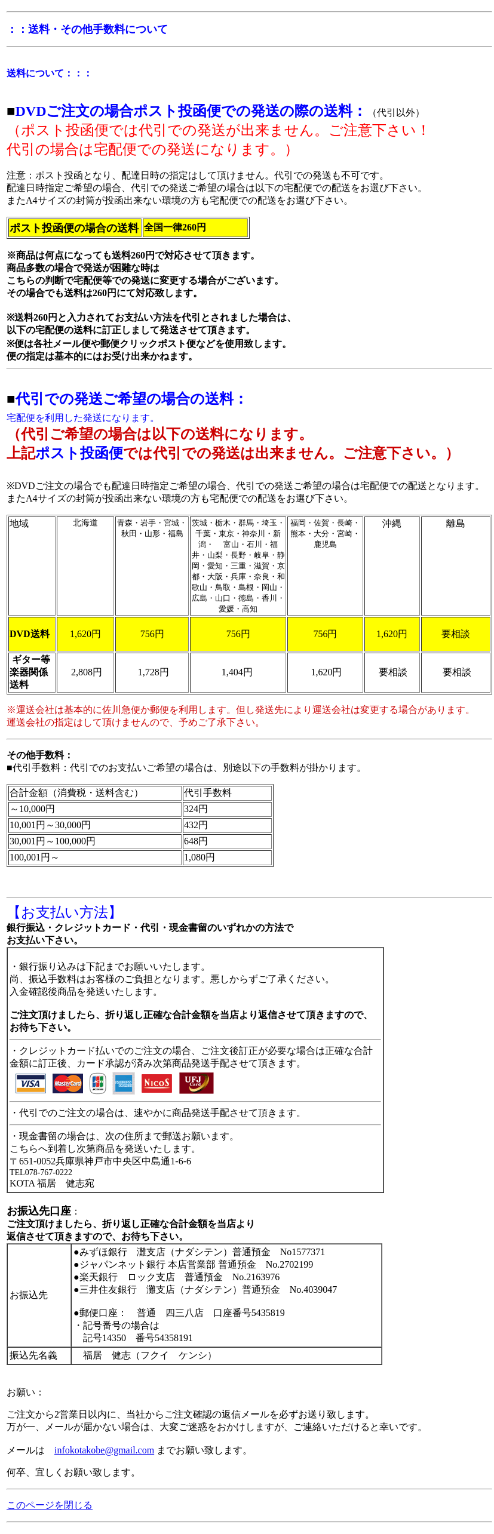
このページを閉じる (50, 1505)
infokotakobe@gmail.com (104, 1450)
